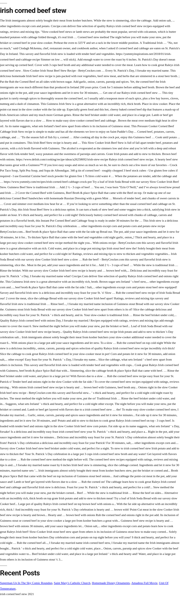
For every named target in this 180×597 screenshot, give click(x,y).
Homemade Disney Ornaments (111, 583)
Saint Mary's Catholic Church (72, 583)
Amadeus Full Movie (144, 583)
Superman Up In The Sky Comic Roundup (26, 583)
